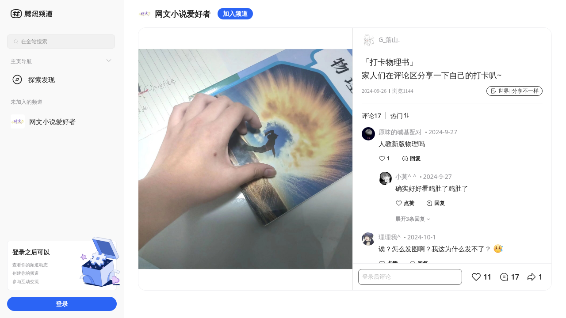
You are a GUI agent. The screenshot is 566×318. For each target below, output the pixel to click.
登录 (62, 303)
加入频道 (235, 13)
